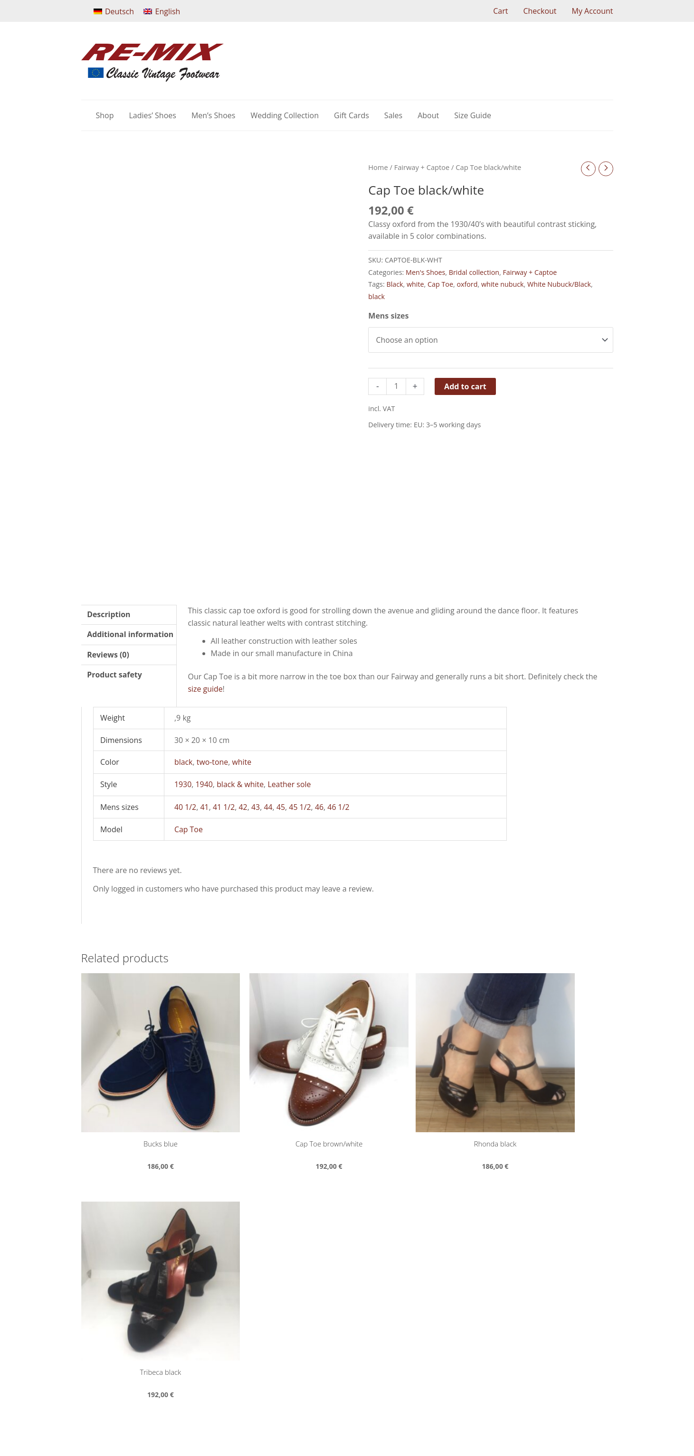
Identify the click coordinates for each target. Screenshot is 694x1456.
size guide (205, 689)
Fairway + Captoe (422, 167)
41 (204, 806)
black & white (241, 785)
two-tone (212, 762)
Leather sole (290, 785)
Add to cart (465, 386)
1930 (183, 785)
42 (243, 806)
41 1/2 (224, 806)
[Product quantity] (396, 386)
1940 (204, 785)
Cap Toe (441, 284)
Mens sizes (388, 316)
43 (256, 806)
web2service (441, 1421)
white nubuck (503, 284)
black (376, 296)
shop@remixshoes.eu (276, 1261)
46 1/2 (339, 806)
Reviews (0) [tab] (108, 655)
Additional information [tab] (130, 635)
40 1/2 (185, 806)
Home (378, 167)
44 (269, 806)
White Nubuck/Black (560, 284)
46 (320, 806)
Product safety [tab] (115, 675)
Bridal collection (474, 272)
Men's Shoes (426, 272)
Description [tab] (109, 615)
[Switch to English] (162, 11)
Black (394, 284)
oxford (467, 284)
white (415, 284)
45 (281, 806)
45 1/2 (301, 806)
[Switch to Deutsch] (114, 11)
